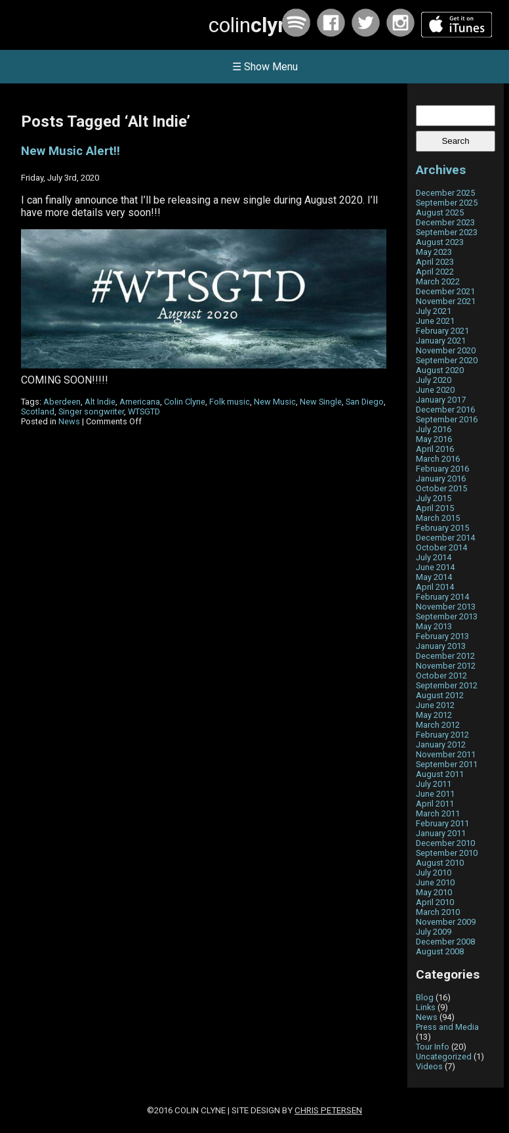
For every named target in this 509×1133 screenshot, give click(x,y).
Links (426, 1007)
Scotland (37, 411)
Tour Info (432, 1047)
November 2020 (446, 350)
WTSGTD (144, 411)
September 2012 (447, 685)
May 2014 (434, 577)
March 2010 (438, 912)
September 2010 (447, 853)
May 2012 (434, 715)
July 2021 (433, 311)
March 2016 (438, 459)
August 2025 (440, 212)
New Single (321, 402)
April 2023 (435, 262)
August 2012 (440, 695)
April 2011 (435, 804)
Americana (139, 402)
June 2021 (435, 321)
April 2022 (435, 272)
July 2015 (433, 498)
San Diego (365, 402)
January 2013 (441, 646)
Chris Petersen (328, 1110)
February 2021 (442, 331)
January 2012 (441, 744)
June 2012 (435, 705)
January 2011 (441, 833)
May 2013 (434, 626)
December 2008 (445, 941)
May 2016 (434, 439)
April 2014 (435, 587)
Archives (441, 169)
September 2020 (447, 360)
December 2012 (445, 656)
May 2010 (434, 892)
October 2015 (441, 488)
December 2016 (445, 409)
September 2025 (447, 203)
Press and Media (447, 1027)
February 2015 (442, 528)
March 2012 (438, 725)
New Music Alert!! (70, 151)
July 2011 (433, 784)
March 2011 (438, 813)
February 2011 (442, 823)
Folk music (229, 402)
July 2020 (433, 380)
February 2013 (442, 636)
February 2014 (442, 597)
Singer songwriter (91, 411)
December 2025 (445, 193)
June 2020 (435, 390)
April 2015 (435, 508)
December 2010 (445, 843)
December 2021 (445, 291)
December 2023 (445, 222)
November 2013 (446, 606)
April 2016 (435, 449)
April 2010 (435, 902)
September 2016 (447, 419)
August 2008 (440, 951)
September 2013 (447, 616)
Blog (425, 997)
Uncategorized (444, 1056)
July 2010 (433, 873)
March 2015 (438, 518)
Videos (429, 1066)
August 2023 (440, 242)
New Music (275, 402)
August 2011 (440, 774)
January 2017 (441, 400)
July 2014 (433, 557)
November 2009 (446, 922)
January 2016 (441, 478)
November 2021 (446, 301)
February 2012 (442, 735)
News (69, 421)
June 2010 (435, 882)
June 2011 (435, 794)
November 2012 (446, 666)
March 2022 (438, 281)
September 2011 (447, 764)
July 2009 (433, 932)
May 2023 (434, 252)
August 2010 (440, 863)
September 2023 (447, 232)
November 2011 (446, 754)
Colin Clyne (184, 402)
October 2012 (441, 675)
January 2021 (441, 340)
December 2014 (445, 538)
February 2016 (442, 469)
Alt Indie (100, 402)
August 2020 (440, 370)
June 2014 (435, 567)
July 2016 (433, 429)
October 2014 (441, 547)
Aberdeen (62, 402)
